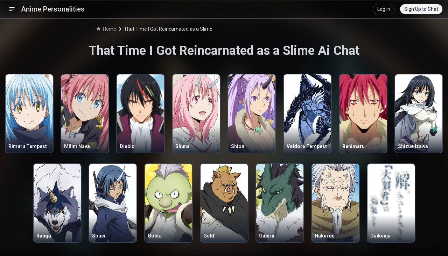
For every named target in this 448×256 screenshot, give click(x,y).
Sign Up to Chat (421, 9)
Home (106, 29)
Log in (383, 9)
